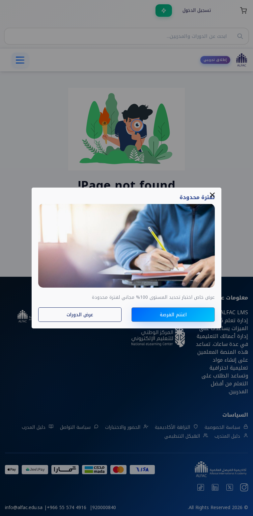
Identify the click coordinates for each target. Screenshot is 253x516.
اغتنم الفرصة (173, 314)
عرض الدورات (80, 314)
